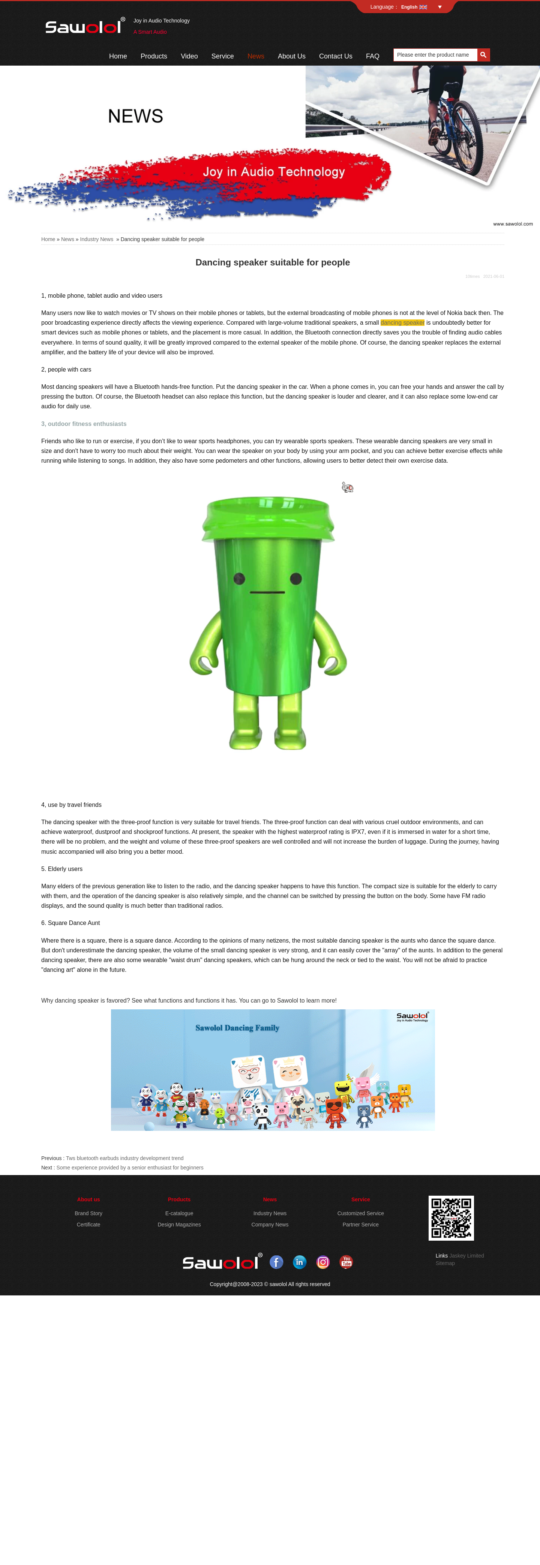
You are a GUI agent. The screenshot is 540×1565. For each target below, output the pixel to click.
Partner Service (361, 1225)
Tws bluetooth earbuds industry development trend (125, 1158)
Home (118, 56)
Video (189, 56)
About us (88, 1199)
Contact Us (335, 56)
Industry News (97, 239)
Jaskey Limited (466, 1256)
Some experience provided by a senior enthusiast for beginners (129, 1168)
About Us (292, 56)
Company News (270, 1225)
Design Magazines (179, 1225)
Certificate (88, 1225)
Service (223, 56)
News (256, 56)
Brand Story (88, 1213)
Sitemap (445, 1263)
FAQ (373, 56)
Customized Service (361, 1213)
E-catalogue (179, 1213)
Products (154, 56)
